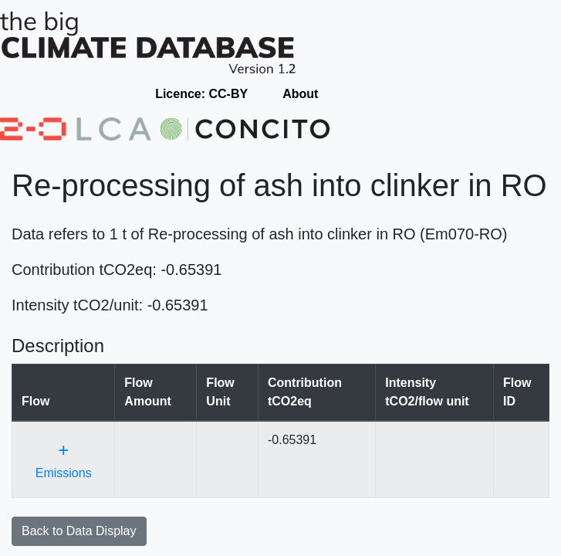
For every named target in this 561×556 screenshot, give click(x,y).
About (300, 93)
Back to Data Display (79, 530)
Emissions (63, 459)
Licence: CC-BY (201, 93)
